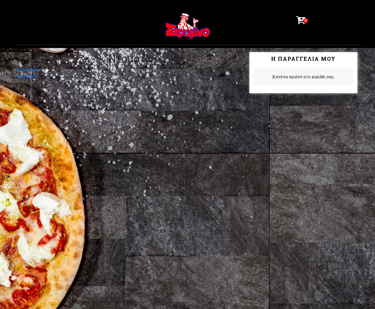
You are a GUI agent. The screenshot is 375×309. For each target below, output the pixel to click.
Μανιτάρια (28, 69)
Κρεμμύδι (27, 76)
